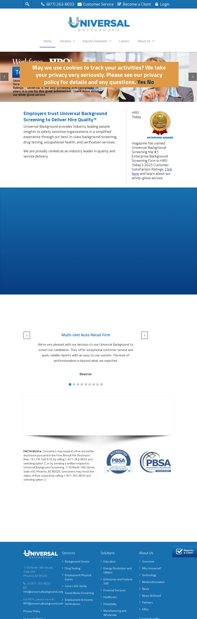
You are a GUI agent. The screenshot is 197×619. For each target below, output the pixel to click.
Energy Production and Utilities (117, 570)
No (150, 81)
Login (161, 4)
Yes (141, 81)
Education (109, 561)
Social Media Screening (79, 593)
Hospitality (110, 604)
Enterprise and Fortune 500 (117, 581)
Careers (124, 41)
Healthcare (110, 597)
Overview (148, 561)
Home (47, 41)
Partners (147, 602)
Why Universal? (152, 568)
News (145, 589)
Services (67, 41)
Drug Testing (72, 568)
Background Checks (77, 561)
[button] (70, 384)
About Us (146, 41)
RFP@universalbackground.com (43, 603)
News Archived (151, 595)
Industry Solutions (97, 41)
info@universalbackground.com (43, 591)
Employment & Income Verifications (79, 601)
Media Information (153, 582)
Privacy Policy (31, 611)
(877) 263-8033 (57, 4)
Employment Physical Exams (78, 577)
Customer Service (95, 4)
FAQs (145, 609)
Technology (149, 575)
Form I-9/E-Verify (76, 586)
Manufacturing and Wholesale (114, 612)
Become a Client (134, 4)
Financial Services (114, 590)
